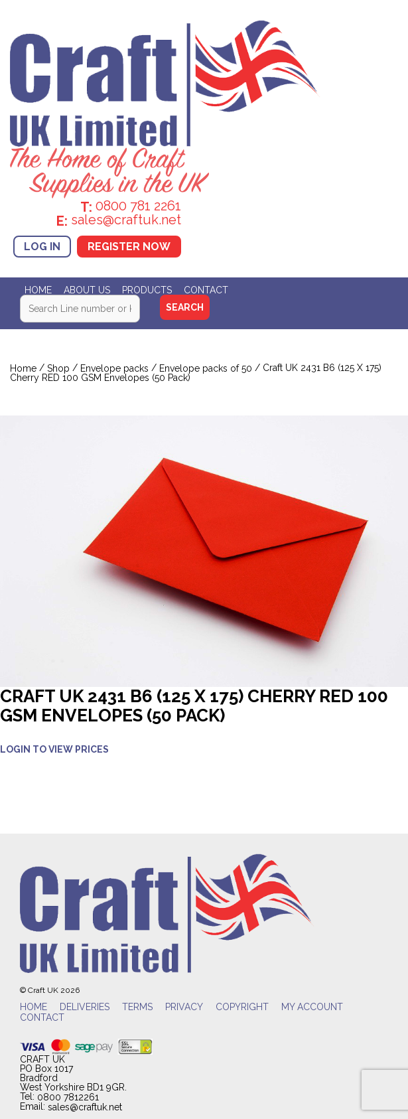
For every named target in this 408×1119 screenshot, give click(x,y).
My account (312, 1007)
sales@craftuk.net (85, 1107)
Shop (58, 368)
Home (38, 290)
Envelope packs (114, 368)
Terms (137, 1007)
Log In (42, 246)
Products (147, 290)
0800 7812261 (68, 1097)
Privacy (184, 1007)
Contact (206, 290)
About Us (87, 290)
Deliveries (84, 1007)
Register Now (129, 246)
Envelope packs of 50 (205, 368)
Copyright (242, 1007)
